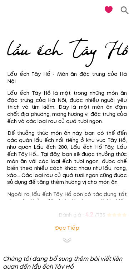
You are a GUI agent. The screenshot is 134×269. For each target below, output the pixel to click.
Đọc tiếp (67, 228)
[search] (125, 10)
